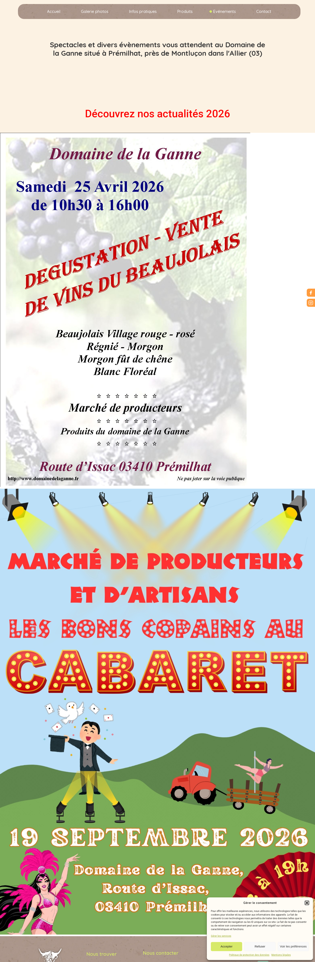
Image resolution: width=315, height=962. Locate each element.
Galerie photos (94, 11)
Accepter (226, 946)
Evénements (224, 11)
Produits (185, 11)
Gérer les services (221, 936)
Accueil (53, 11)
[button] (307, 903)
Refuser (260, 946)
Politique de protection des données (249, 955)
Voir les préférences (293, 946)
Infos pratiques (143, 11)
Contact (263, 11)
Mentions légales (281, 955)
